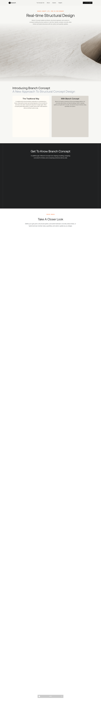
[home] (12, 3)
